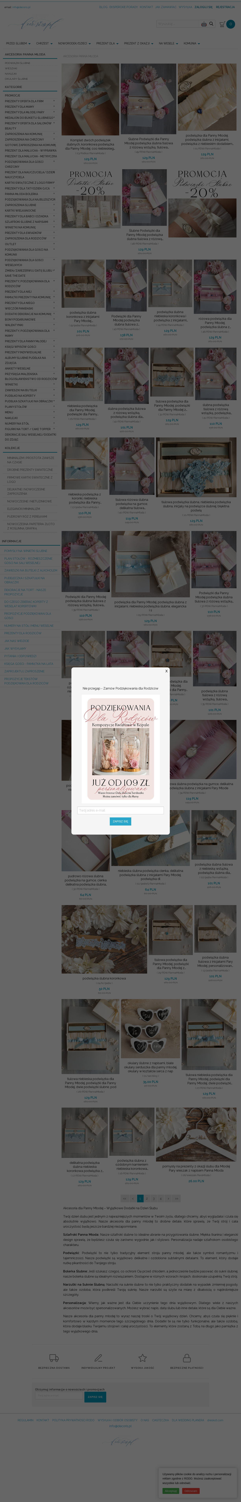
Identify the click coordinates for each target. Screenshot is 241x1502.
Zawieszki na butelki (21, 390)
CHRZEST (42, 43)
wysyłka (185, 7)
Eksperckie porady (124, 7)
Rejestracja (225, 7)
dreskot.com (215, 1420)
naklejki (11, 73)
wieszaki (11, 68)
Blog (103, 7)
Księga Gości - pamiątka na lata (28, 663)
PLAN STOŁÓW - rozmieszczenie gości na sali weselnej (28, 561)
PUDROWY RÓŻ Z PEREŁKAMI (27, 516)
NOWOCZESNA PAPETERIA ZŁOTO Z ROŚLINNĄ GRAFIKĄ (31, 526)
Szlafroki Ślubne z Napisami (26, 221)
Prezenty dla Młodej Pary (24, 112)
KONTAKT (43, 1420)
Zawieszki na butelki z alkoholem (30, 570)
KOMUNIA (190, 43)
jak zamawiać (165, 7)
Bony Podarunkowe (20, 319)
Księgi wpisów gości (20, 346)
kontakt (146, 7)
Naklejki (11, 418)
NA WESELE (166, 43)
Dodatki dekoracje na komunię (28, 314)
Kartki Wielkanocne (20, 210)
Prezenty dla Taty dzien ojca (27, 188)
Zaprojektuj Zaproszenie (24, 671)
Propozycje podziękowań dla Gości (27, 616)
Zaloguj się (203, 7)
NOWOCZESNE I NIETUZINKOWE (29, 501)
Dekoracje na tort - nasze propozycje (25, 592)
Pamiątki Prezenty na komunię (28, 297)
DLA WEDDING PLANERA (188, 1420)
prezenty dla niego (20, 303)
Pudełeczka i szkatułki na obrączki (24, 580)
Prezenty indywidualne (23, 352)
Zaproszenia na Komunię (23, 134)
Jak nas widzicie (16, 641)
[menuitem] (20, 43)
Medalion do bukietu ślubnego (29, 117)
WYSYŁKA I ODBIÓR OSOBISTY (118, 1420)
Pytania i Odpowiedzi (20, 656)
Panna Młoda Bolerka (21, 194)
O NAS (145, 1420)
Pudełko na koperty (20, 395)
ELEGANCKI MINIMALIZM (23, 508)
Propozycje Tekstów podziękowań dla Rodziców (26, 681)
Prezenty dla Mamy (19, 106)
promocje (12, 95)
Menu (9, 412)
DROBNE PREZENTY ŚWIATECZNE (30, 469)
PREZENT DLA (105, 43)
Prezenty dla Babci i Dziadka (26, 216)
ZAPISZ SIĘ (95, 1397)
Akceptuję (171, 1491)
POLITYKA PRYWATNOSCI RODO (73, 1420)
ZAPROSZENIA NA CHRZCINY (24, 139)
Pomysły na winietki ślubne (25, 551)
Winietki (11, 384)
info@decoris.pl (21, 7)
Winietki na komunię (20, 227)
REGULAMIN (25, 1420)
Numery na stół (17, 423)
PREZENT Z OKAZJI (137, 43)
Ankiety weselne (17, 368)
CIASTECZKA (160, 1420)
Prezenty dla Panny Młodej (26, 341)
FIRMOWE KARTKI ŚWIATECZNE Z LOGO (30, 479)
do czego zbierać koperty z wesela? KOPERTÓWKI (26, 604)
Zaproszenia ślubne (20, 205)
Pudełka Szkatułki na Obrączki (29, 401)
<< (125, 1198)
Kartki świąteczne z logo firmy (29, 182)
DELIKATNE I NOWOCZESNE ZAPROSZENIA (26, 491)
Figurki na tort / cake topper (28, 429)
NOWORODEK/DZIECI (72, 43)
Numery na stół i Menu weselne (29, 625)
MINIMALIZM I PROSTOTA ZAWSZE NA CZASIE (30, 460)
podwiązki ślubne (17, 63)
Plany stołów (16, 406)
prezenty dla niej (18, 291)
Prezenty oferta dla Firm (24, 101)
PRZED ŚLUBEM (16, 43)
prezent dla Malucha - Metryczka (31, 156)
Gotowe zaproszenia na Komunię (30, 145)
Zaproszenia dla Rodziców (26, 238)
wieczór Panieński (19, 308)
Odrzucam (191, 1491)
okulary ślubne (16, 78)
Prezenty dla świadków (23, 233)
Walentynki (14, 325)
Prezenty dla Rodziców (23, 633)
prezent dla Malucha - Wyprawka (30, 150)
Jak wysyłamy (15, 648)
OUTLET (10, 244)
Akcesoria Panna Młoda (80, 56)
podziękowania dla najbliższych (30, 199)
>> (176, 1198)
